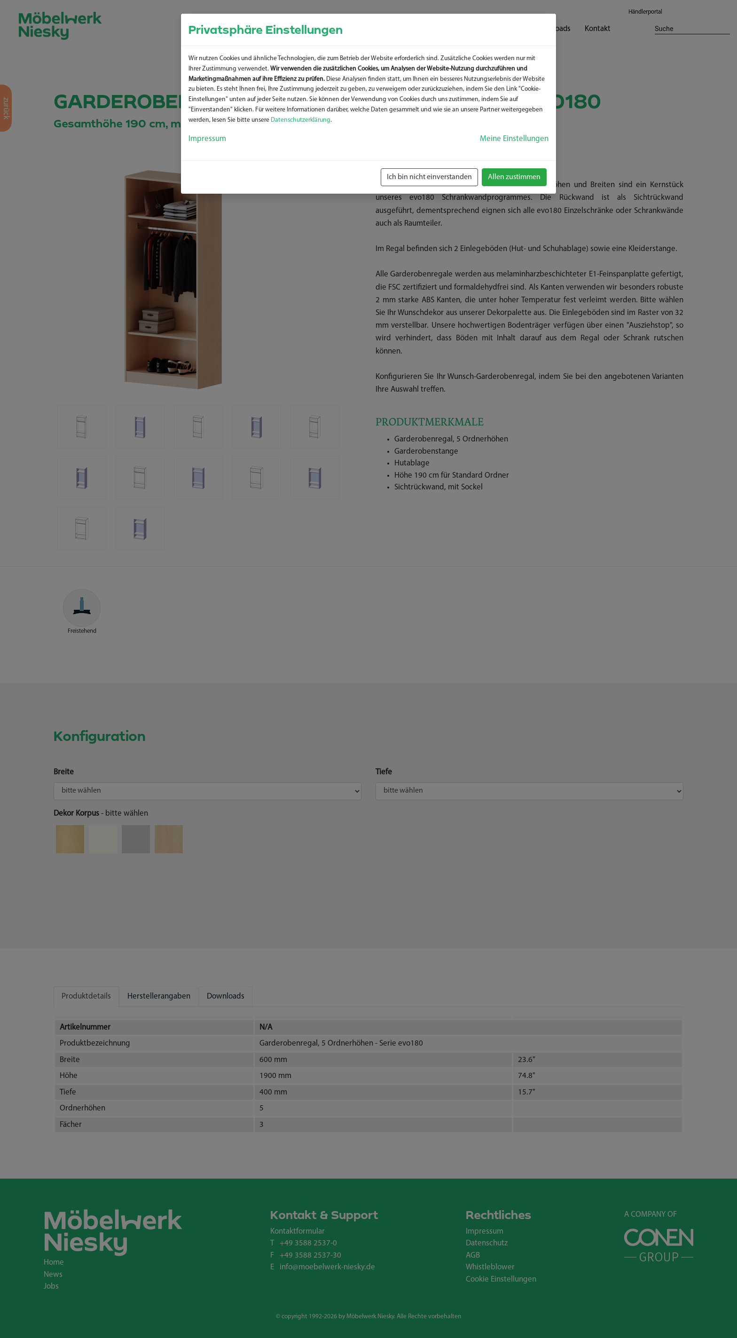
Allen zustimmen (514, 177)
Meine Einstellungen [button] (514, 139)
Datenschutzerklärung (300, 120)
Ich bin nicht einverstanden (429, 177)
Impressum (207, 139)
